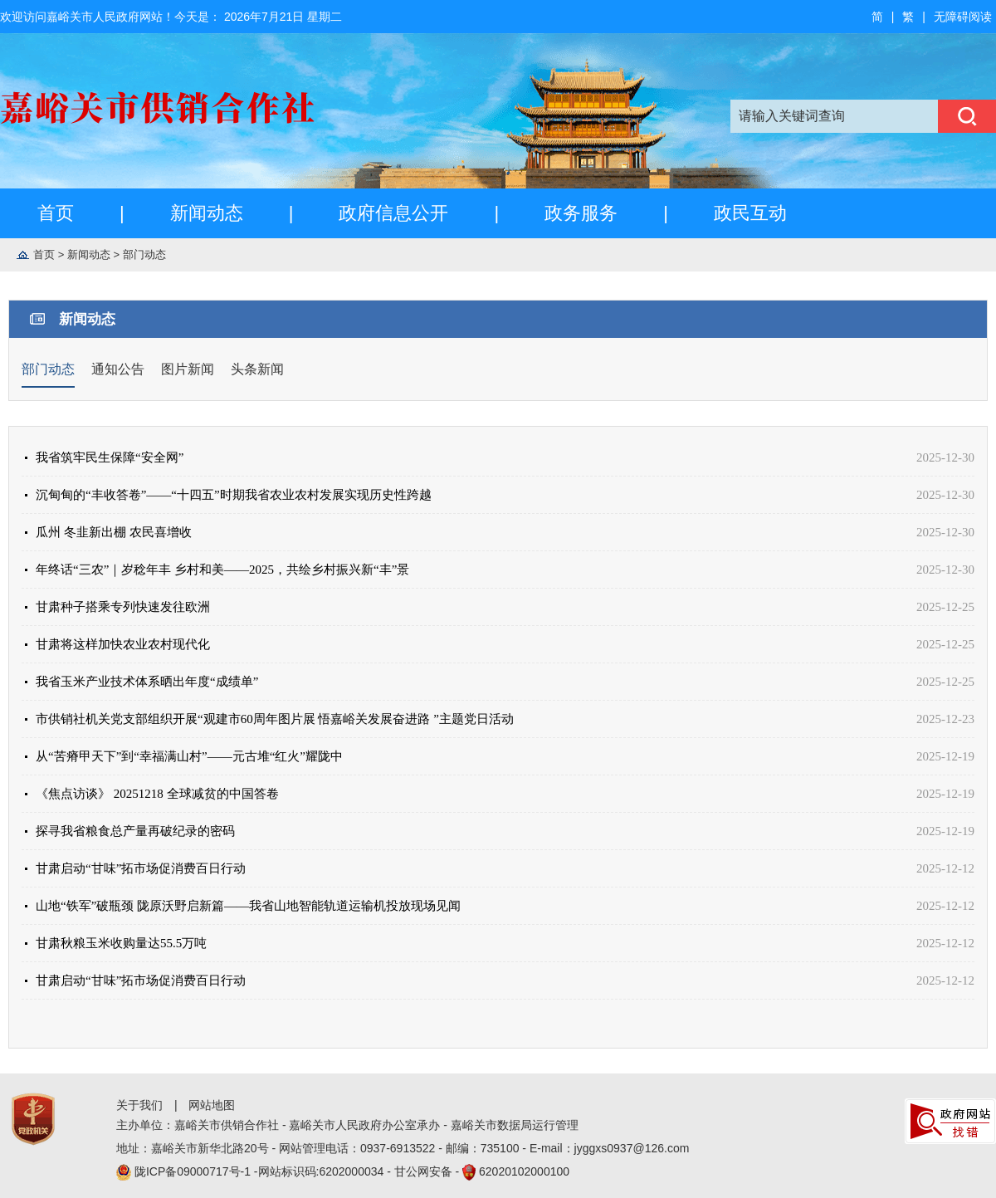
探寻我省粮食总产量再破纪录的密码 (135, 831)
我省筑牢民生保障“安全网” (109, 457)
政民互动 (750, 213)
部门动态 (144, 254)
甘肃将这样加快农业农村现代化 (123, 644)
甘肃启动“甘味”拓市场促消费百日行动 (141, 868)
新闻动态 (206, 213)
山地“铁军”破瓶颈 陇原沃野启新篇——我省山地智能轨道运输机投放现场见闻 (248, 905)
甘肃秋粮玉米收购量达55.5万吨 (121, 943)
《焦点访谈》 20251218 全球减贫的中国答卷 (157, 793)
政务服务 (581, 213)
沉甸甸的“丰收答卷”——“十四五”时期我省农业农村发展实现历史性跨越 (234, 494)
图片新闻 (187, 369)
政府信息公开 (393, 213)
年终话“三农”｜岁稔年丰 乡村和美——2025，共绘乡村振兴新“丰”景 (222, 569)
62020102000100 (524, 1171)
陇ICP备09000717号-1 (194, 1171)
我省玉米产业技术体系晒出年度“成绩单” (147, 681)
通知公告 (117, 369)
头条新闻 (257, 369)
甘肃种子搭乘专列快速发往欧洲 (123, 607)
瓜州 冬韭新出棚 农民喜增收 (114, 532)
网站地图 (211, 1105)
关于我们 (139, 1105)
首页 (55, 213)
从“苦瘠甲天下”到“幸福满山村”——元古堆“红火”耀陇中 (189, 756)
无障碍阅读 (963, 16)
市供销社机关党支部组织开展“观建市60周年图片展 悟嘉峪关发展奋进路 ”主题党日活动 (275, 719)
